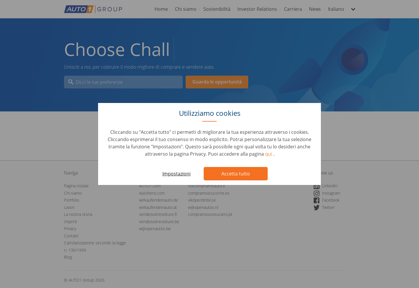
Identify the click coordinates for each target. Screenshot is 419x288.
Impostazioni (176, 173)
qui (269, 154)
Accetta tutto (235, 173)
